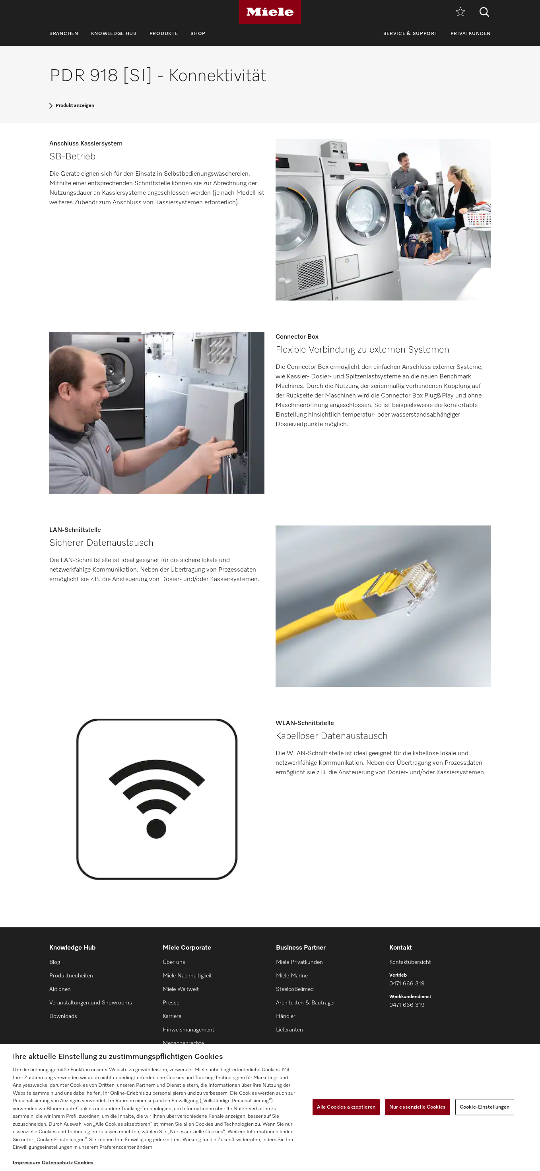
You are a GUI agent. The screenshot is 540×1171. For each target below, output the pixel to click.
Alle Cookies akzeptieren (346, 1106)
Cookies (83, 1162)
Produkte (164, 33)
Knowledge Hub (114, 33)
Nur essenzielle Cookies (417, 1106)
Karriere (172, 1016)
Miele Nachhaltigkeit (187, 976)
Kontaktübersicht (410, 962)
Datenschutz (57, 1162)
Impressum (27, 1162)
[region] (270, 1107)
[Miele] (270, 12)
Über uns (174, 962)
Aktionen (60, 989)
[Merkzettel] (460, 12)
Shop (198, 33)
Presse (171, 1003)
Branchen (63, 33)
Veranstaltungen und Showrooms (90, 1003)
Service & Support (410, 33)
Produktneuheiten (71, 976)
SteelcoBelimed (295, 989)
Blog (54, 962)
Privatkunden (471, 33)
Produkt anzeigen (75, 105)
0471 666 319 (407, 984)
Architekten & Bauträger (305, 1003)
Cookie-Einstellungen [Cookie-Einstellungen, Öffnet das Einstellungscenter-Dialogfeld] (485, 1106)
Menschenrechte (183, 1043)
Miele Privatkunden (299, 962)
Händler (285, 1016)
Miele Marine (292, 976)
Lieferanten (289, 1030)
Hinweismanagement (188, 1030)
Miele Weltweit (181, 989)
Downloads (63, 1016)
